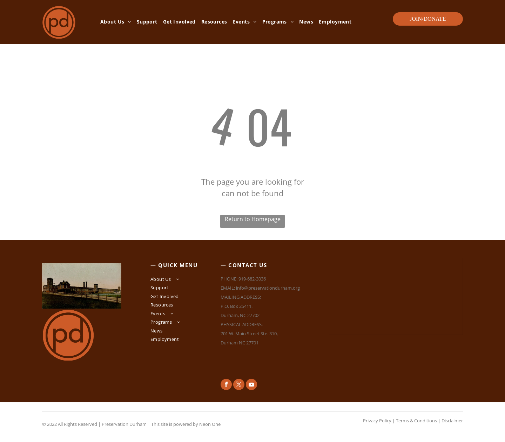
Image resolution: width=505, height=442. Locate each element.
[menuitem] (115, 21)
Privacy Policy (377, 420)
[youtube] (251, 385)
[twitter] (238, 385)
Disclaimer (452, 420)
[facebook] (226, 385)
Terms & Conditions (416, 420)
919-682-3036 (252, 279)
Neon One (210, 424)
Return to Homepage (253, 219)
